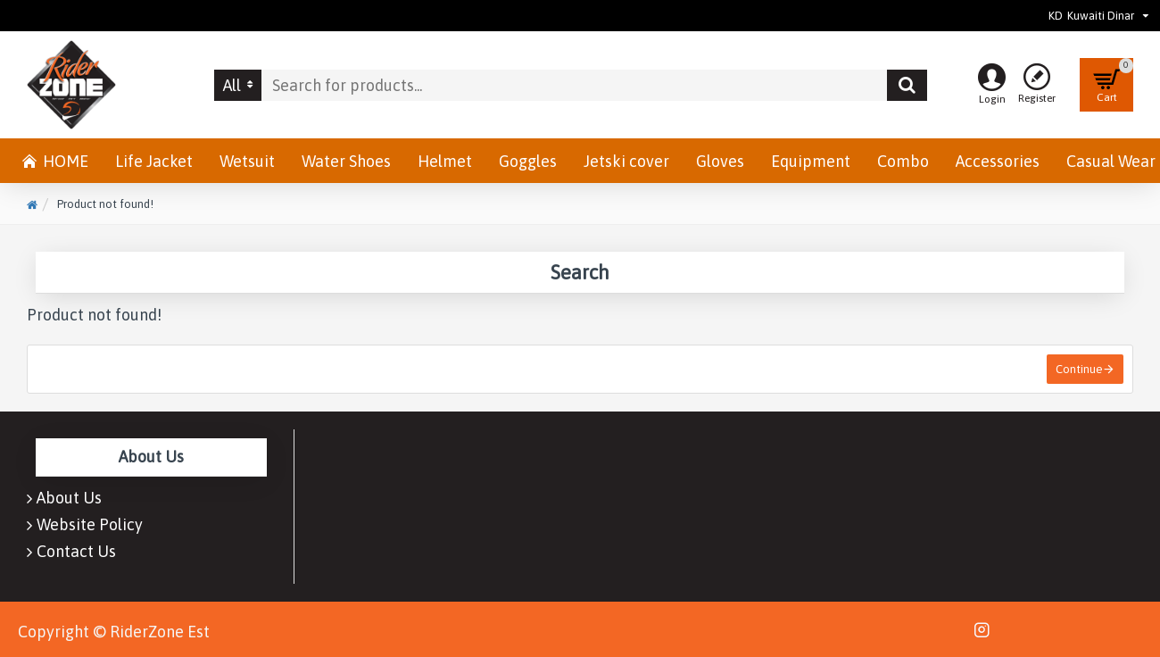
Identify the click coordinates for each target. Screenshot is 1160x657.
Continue (1079, 369)
